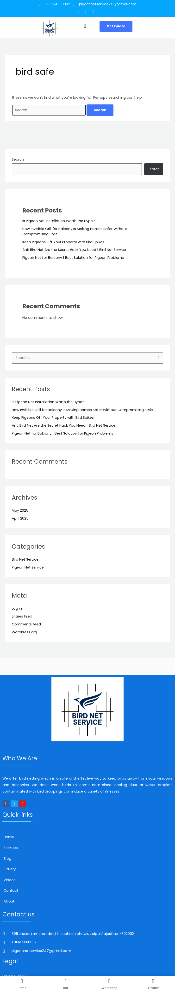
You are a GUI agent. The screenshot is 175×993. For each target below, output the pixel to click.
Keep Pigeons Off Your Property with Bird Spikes (63, 242)
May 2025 (20, 510)
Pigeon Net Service (28, 567)
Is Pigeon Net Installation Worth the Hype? (58, 220)
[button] (85, 26)
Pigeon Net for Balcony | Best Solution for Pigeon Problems (73, 257)
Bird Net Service (25, 559)
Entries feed (22, 616)
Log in (17, 608)
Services (11, 847)
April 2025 (20, 518)
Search (18, 159)
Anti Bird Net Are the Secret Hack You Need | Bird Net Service (74, 249)
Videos (10, 880)
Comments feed (26, 624)
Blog (7, 858)
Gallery (10, 869)
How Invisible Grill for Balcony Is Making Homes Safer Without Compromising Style (82, 409)
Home (9, 837)
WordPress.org (24, 632)
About (9, 901)
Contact (11, 890)
